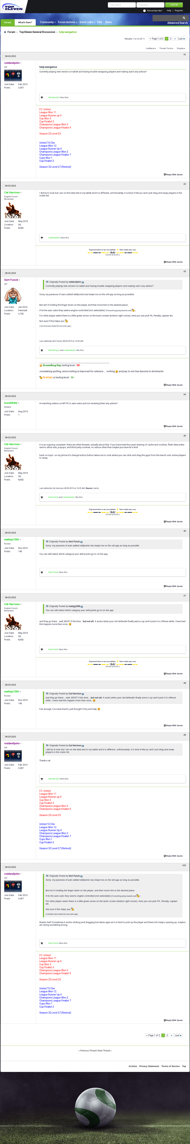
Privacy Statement (149, 1066)
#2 (185, 184)
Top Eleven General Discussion (37, 32)
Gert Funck (53, 497)
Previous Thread (88, 1050)
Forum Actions (66, 22)
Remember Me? (154, 10)
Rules (108, 22)
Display (180, 48)
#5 (185, 436)
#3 (185, 271)
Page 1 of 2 (157, 38)
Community (47, 22)
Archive (133, 1066)
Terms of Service (170, 1066)
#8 (185, 683)
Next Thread (104, 1050)
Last (181, 38)
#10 (184, 865)
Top (184, 1066)
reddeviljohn (54, 238)
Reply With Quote (173, 174)
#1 (185, 54)
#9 (185, 735)
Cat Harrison (54, 97)
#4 (185, 394)
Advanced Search (177, 22)
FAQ (99, 22)
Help (169, 11)
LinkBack (150, 48)
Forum (7, 22)
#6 (185, 531)
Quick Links (86, 22)
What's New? (25, 22)
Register (179, 11)
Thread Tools (165, 48)
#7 (185, 596)
